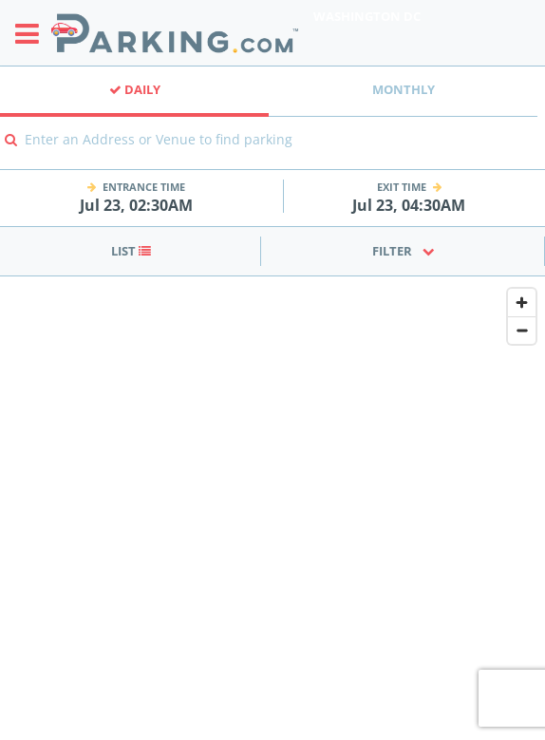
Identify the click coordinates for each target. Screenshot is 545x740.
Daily (134, 89)
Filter (403, 250)
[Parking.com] (174, 33)
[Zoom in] (522, 302)
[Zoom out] (522, 330)
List (131, 250)
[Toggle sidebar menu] (32, 33)
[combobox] (272, 152)
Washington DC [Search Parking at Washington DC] (367, 16)
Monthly (403, 89)
